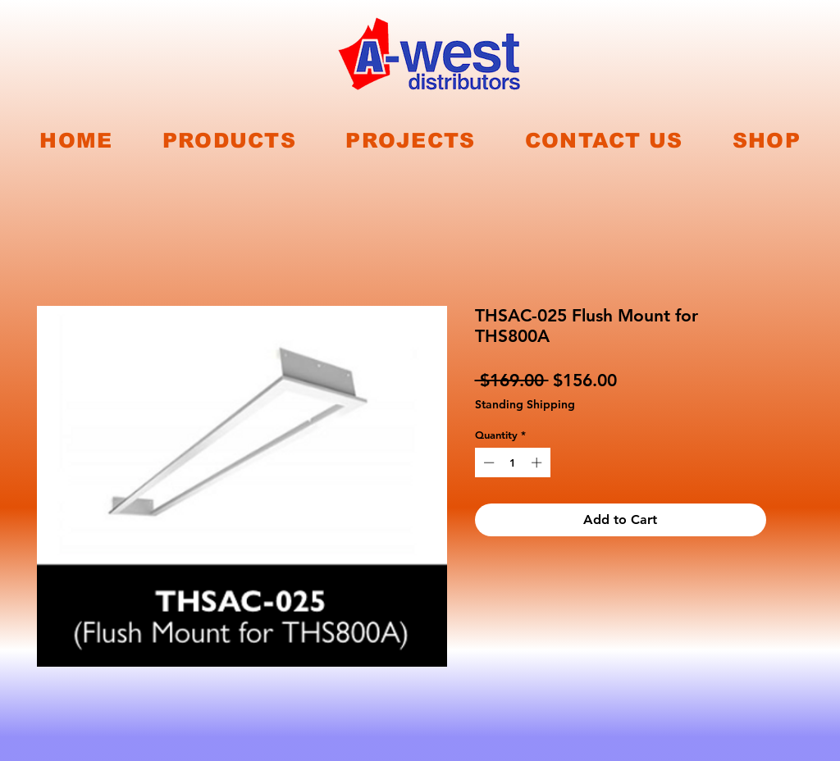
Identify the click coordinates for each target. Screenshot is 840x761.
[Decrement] (487, 462)
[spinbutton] (512, 462)
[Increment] (538, 462)
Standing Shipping (525, 405)
